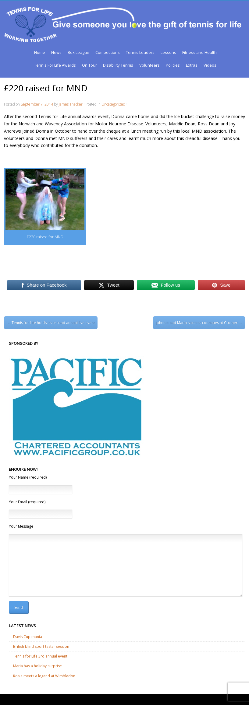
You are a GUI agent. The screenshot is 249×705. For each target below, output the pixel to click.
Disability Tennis (118, 65)
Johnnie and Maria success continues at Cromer (199, 322)
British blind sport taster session (41, 646)
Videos (210, 65)
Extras (191, 65)
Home (39, 52)
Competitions (107, 52)
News (56, 52)
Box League (78, 52)
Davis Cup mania (27, 636)
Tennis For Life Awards (55, 65)
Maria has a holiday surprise (37, 665)
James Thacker (71, 104)
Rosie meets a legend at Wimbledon (44, 676)
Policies (173, 65)
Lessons (168, 52)
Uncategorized (113, 104)
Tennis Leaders (140, 52)
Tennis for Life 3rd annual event (40, 656)
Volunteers (149, 65)
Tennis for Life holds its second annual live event (51, 322)
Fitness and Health (199, 52)
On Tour (89, 65)
